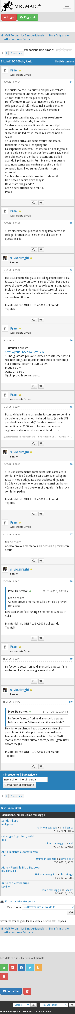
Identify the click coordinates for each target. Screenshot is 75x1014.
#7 (71, 534)
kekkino (5, 886)
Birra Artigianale (59, 35)
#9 (71, 659)
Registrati (28, 17)
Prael (14, 70)
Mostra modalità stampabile (20, 901)
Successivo (28, 774)
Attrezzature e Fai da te (18, 39)
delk (3, 839)
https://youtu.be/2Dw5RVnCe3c (24, 352)
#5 (71, 407)
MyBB (15, 1011)
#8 (71, 581)
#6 (71, 464)
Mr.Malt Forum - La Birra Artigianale (22, 35)
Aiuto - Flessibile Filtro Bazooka (20, 867)
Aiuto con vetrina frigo (15, 883)
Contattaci (11, 991)
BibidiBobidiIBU (9, 871)
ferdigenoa (7, 824)
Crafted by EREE (27, 1011)
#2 (71, 223)
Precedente (12, 774)
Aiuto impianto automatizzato (19, 852)
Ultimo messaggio (47, 827)
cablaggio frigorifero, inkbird (18, 836)
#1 (71, 82)
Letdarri (69, 890)
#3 (71, 270)
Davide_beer (67, 859)
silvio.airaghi (19, 258)
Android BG (46, 1011)
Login (9, 17)
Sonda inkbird (9, 820)
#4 (71, 340)
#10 (70, 702)
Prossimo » (16, 53)
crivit (4, 855)
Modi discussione (64, 61)
